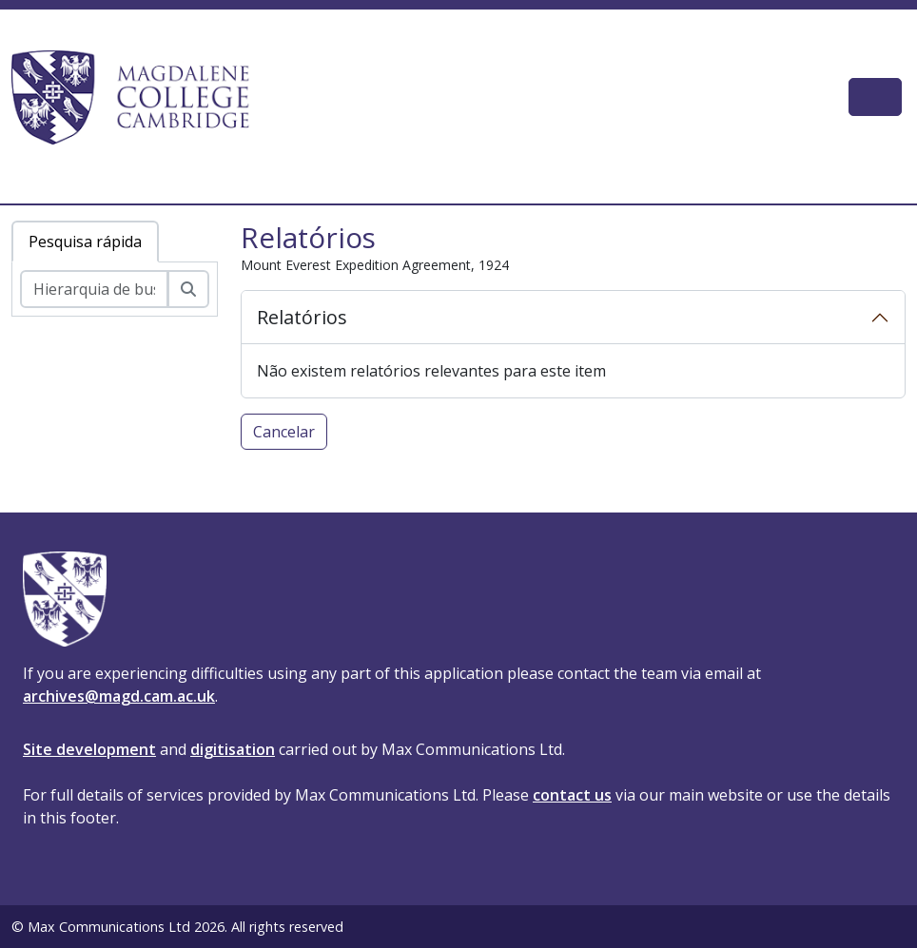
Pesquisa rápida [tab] (85, 241)
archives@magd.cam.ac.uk (119, 696)
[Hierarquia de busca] (94, 289)
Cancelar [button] (284, 431)
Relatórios (302, 317)
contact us (572, 794)
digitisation (232, 749)
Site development (89, 749)
